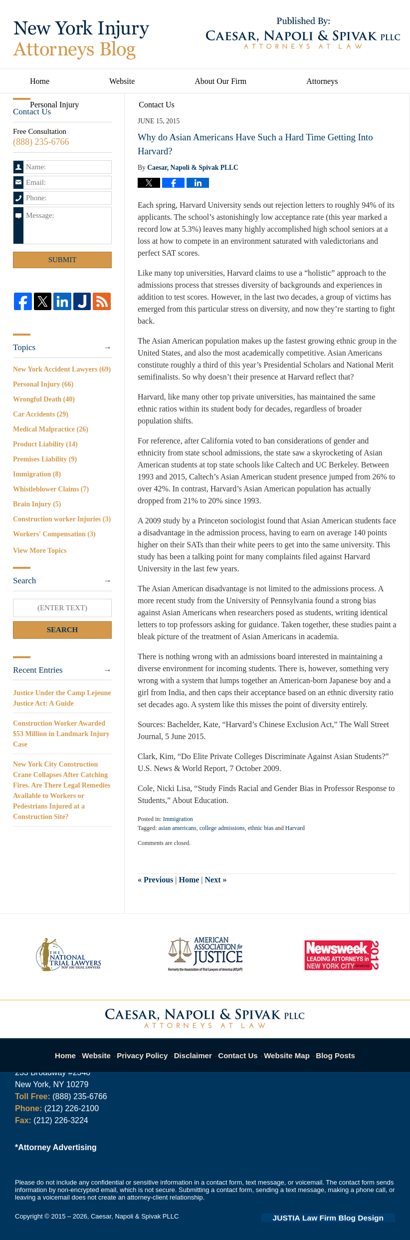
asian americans (177, 828)
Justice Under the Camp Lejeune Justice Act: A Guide (62, 698)
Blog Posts (330, 1049)
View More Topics (39, 550)
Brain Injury (37, 504)
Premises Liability (45, 459)
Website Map (284, 1049)
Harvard (295, 828)
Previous (155, 879)
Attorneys (322, 81)
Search (62, 630)
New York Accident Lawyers (62, 369)
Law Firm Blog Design (347, 1217)
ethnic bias (261, 828)
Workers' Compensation (54, 534)
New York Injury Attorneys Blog (81, 40)
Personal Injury (54, 104)
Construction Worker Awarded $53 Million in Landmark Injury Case (61, 734)
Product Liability (45, 444)
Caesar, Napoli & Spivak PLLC (135, 1216)
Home (39, 81)
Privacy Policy (149, 1049)
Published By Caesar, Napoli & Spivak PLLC (303, 33)
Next (216, 879)
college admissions (222, 828)
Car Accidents (40, 414)
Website (122, 81)
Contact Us (157, 104)
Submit (62, 260)
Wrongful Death (44, 399)
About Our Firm (220, 81)
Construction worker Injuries (62, 519)
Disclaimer (196, 1049)
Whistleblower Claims (51, 489)
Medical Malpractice (50, 429)
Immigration (178, 819)
